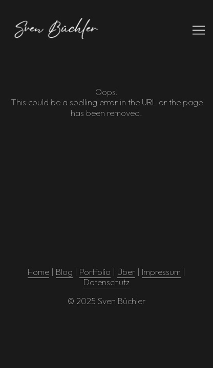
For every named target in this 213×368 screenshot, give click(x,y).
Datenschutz (106, 282)
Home (38, 272)
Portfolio (95, 272)
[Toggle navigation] (199, 30)
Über (126, 272)
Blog (64, 272)
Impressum (161, 272)
